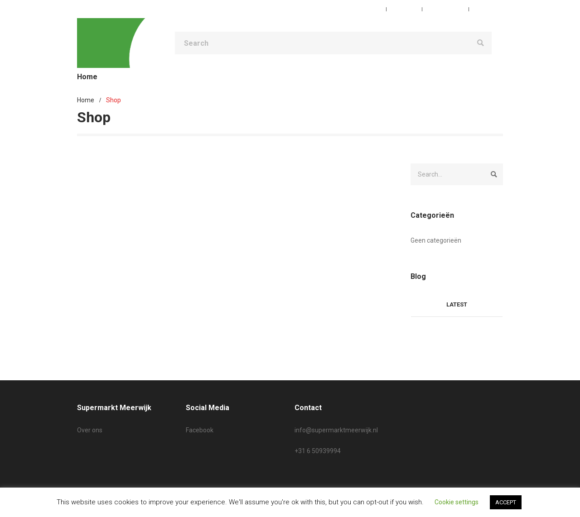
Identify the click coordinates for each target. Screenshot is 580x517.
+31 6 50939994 (318, 451)
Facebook (199, 430)
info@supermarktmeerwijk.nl (336, 430)
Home (85, 100)
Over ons (89, 430)
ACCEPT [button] (505, 502)
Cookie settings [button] (456, 502)
